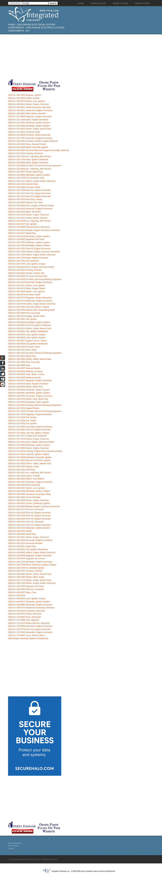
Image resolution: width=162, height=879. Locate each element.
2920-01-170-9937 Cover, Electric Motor (26, 635)
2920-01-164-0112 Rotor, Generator (24, 212)
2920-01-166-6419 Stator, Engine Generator (28, 383)
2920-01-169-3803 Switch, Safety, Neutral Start (29, 574)
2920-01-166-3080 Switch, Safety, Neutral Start (29, 359)
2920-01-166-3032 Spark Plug (22, 356)
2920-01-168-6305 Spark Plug (22, 534)
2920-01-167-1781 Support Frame (23, 408)
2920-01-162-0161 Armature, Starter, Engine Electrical (33, 141)
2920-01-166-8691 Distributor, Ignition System (29, 393)
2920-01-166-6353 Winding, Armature (25, 371)
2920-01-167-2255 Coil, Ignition (22, 423)
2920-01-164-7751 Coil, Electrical (23, 261)
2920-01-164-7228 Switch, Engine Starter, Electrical (31, 254)
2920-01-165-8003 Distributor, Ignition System (29, 322)
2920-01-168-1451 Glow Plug (21, 469)
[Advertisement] (75, 56)
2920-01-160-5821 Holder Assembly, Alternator (29, 107)
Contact (11, 848)
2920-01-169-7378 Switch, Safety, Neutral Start (29, 580)
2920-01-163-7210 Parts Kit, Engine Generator (29, 193)
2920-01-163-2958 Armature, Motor (24, 187)
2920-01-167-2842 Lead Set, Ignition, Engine (28, 433)
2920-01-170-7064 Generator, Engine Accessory (30, 632)
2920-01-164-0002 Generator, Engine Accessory (30, 208)
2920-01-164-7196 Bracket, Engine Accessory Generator (34, 251)
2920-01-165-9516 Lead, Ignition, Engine (26, 337)
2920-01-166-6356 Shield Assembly (24, 377)
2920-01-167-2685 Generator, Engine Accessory (30, 426)
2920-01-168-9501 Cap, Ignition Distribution (28, 549)
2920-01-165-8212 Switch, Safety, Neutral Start (29, 328)
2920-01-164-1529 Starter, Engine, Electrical (28, 214)
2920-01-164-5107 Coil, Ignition (22, 224)
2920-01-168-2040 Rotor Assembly (24, 485)
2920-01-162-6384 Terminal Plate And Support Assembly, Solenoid (38, 150)
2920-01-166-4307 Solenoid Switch (24, 368)
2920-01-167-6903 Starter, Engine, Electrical (28, 448)
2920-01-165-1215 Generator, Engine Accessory (30, 282)
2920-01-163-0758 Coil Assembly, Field (26, 178)
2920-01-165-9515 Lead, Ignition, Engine (26, 334)
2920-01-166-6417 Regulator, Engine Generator (30, 380)
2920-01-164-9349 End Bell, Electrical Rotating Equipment (34, 279)
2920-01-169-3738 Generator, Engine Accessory (30, 561)
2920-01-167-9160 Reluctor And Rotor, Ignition (29, 460)
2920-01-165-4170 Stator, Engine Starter (26, 288)
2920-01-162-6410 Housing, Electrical (25, 153)
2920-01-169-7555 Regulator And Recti (26, 586)
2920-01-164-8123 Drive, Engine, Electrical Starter (31, 267)
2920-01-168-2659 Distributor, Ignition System (29, 491)
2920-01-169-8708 (16, 595)
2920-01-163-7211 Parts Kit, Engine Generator (29, 196)
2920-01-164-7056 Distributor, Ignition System (29, 245)
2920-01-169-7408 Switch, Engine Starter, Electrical (31, 583)
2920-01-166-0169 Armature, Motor (24, 347)
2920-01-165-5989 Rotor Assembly (24, 313)
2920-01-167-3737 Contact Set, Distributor (27, 436)
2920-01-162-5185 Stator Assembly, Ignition (28, 147)
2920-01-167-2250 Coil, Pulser (22, 420)
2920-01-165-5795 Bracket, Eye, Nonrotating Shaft (31, 310)
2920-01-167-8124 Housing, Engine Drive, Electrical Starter (35, 451)
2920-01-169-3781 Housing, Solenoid (25, 571)
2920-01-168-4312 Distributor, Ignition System (29, 528)
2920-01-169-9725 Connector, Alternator (26, 611)
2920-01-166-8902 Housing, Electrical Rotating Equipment (34, 405)
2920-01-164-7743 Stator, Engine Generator (28, 257)
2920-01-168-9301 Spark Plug (22, 546)
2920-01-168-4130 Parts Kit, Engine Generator (29, 519)
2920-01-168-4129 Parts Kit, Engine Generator (29, 515)
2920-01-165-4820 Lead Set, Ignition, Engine (28, 307)
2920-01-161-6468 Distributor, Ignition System (29, 126)
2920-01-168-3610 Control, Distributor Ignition (29, 503)
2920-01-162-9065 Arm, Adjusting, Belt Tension (29, 169)
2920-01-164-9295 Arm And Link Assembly (27, 276)
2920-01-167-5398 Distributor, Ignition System (29, 445)
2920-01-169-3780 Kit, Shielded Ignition (26, 568)
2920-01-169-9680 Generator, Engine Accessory (30, 604)
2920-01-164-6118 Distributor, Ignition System (29, 236)
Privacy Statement (15, 843)
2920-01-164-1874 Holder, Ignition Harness (27, 218)
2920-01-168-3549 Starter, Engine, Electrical (28, 500)
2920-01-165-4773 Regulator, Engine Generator (30, 297)
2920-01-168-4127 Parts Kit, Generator (26, 509)
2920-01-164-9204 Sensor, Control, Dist (26, 273)
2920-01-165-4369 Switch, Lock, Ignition (26, 291)
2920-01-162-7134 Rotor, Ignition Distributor (28, 159)
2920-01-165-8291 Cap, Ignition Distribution (28, 331)
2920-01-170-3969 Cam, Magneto (23, 620)
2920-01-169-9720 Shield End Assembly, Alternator (31, 607)
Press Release (13, 846)
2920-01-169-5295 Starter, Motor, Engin (26, 577)
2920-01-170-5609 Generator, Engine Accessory (30, 626)
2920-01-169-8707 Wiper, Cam (22, 592)
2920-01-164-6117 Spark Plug (22, 233)
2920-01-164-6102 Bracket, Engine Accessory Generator (34, 230)
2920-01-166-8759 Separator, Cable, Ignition (28, 402)
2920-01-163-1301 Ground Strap (23, 184)
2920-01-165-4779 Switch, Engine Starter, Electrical (31, 304)
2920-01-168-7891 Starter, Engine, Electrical (28, 537)
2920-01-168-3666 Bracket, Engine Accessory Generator (34, 506)
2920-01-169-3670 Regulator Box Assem (26, 558)
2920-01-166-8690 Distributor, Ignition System (29, 390)
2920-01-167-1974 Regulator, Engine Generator (30, 414)
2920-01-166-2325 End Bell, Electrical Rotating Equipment (34, 353)
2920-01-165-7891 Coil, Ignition (22, 319)
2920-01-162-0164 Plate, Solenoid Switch (27, 144)
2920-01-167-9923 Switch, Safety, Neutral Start (29, 463)
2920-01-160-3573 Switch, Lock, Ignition (26, 101)
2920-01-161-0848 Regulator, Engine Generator (30, 116)
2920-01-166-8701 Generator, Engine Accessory (30, 396)
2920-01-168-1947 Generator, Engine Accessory (30, 482)
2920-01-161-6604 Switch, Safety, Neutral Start (29, 129)
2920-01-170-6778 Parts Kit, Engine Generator (29, 629)
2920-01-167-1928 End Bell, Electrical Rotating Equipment (34, 411)
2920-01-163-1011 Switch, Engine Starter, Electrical (31, 181)
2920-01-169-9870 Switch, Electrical (24, 614)
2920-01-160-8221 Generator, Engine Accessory (30, 110)
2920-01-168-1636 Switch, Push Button (26, 479)
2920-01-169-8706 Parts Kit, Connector (26, 589)
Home (11, 24)
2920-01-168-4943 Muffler (20, 531)
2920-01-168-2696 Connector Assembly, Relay (29, 494)
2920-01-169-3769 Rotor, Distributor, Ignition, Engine (32, 564)
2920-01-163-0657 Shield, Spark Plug (25, 172)
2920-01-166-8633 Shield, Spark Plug (25, 386)
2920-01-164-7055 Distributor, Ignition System (29, 242)
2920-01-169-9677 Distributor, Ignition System (29, 601)
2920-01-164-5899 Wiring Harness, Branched (29, 227)
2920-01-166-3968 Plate (19, 365)
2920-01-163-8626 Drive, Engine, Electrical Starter (31, 205)
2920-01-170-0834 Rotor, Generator (24, 617)
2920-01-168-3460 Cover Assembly (24, 497)
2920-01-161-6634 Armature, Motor (24, 132)
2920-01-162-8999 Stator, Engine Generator (28, 162)
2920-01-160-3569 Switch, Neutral (23, 98)
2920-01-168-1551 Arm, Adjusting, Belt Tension (29, 472)
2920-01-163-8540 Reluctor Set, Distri (25, 202)
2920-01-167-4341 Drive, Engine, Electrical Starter (31, 442)
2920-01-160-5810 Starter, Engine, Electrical (28, 104)
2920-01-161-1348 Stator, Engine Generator (28, 119)
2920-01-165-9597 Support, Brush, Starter (27, 340)
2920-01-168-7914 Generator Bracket (25, 543)
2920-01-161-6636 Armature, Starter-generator (29, 135)
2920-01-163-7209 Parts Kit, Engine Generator (29, 190)
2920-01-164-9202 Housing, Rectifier (25, 270)
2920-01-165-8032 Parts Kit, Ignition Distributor (29, 325)
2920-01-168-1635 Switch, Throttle (24, 476)
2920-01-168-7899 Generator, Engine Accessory (30, 540)
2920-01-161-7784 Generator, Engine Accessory (30, 138)
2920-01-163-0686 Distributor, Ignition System (29, 175)
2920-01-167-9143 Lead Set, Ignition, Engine (28, 454)
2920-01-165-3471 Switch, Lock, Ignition (26, 285)
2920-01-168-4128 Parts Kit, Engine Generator (29, 512)
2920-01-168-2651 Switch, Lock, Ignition (26, 488)
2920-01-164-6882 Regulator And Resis (26, 239)
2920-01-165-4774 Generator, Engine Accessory (30, 300)
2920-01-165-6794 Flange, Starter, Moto (26, 316)
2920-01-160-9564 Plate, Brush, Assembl (27, 113)
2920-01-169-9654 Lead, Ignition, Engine (26, 598)
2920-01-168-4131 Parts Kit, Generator (26, 522)
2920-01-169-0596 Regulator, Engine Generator (30, 555)
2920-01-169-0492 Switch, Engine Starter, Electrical (31, 552)
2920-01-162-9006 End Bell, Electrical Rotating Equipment (34, 165)
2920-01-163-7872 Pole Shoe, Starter (25, 199)
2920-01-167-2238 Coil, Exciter (22, 417)
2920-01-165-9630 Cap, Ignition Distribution (28, 343)
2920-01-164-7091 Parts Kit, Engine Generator (29, 248)
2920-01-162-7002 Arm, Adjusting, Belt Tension (29, 156)
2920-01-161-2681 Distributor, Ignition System (29, 122)
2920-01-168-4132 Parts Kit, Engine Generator (29, 525)
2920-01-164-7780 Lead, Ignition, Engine (26, 264)
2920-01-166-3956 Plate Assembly (24, 362)
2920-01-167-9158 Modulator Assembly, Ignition (30, 457)
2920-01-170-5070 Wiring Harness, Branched (29, 623)
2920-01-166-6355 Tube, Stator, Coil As (26, 374)
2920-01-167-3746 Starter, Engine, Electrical (28, 439)
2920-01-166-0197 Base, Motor (22, 350)
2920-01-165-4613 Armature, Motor (24, 294)
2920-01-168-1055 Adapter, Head (23, 466)
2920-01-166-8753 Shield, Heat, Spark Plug (28, 399)
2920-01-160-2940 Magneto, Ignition (24, 95)
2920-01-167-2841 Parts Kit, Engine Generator (29, 429)
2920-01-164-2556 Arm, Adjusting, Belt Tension (29, 221)
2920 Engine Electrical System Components (28, 638)
